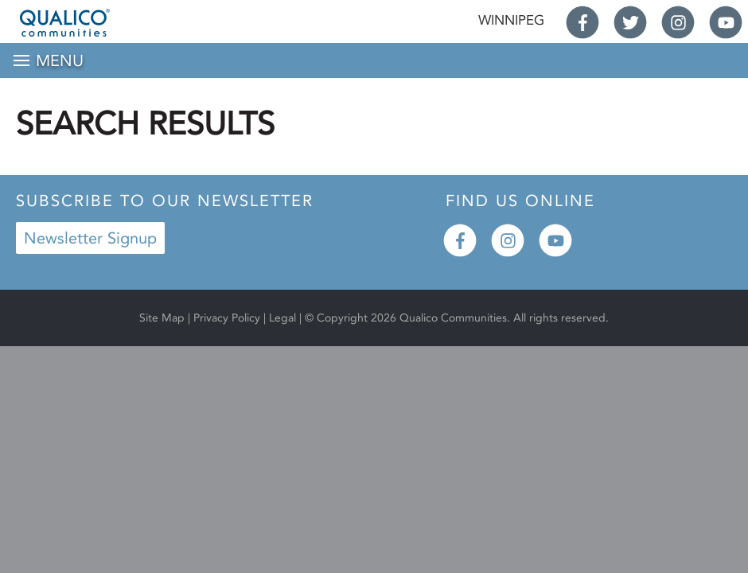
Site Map (162, 318)
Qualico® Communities (92, 23)
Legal (284, 318)
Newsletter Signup (90, 238)
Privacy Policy (226, 318)
